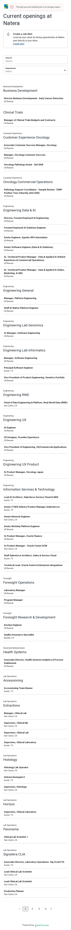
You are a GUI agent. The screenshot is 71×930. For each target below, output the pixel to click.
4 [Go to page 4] (45, 909)
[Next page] (51, 909)
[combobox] (5, 71)
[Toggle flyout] (65, 70)
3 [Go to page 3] (39, 909)
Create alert (18, 44)
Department (10, 68)
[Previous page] (19, 909)
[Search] (35, 61)
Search (8, 58)
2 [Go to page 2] (32, 909)
